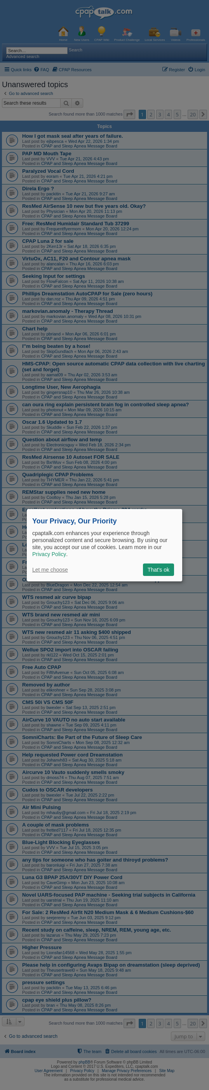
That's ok (158, 570)
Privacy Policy (49, 554)
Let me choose (50, 570)
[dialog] (104, 545)
